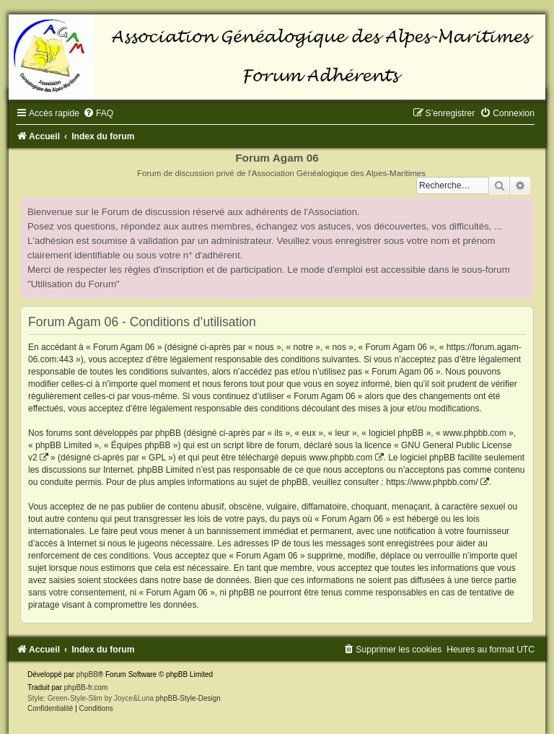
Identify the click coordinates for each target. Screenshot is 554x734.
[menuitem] (98, 113)
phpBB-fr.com (86, 687)
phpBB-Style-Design (188, 698)
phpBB (87, 674)
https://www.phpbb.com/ (432, 482)
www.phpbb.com (340, 458)
